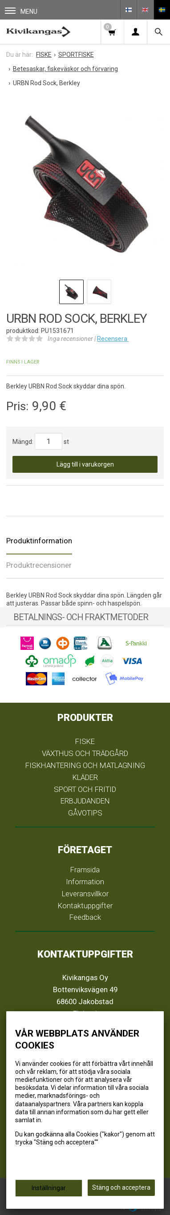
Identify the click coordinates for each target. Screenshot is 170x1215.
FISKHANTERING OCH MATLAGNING (85, 765)
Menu (21, 11)
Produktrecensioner (39, 565)
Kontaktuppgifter (85, 905)
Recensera (113, 338)
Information (85, 881)
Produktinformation (39, 540)
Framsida (85, 869)
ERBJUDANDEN (85, 800)
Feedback (85, 917)
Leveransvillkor (85, 893)
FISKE (85, 741)
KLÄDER (85, 777)
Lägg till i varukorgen (85, 464)
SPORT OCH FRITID (85, 789)
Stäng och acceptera (121, 1187)
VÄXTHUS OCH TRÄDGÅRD (85, 753)
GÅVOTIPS (85, 812)
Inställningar (49, 1187)
